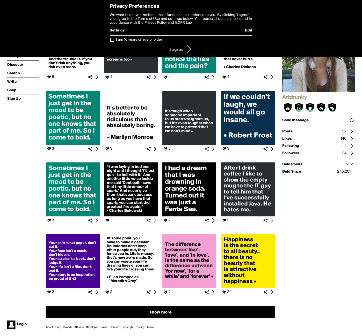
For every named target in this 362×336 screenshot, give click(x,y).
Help (58, 327)
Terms (150, 327)
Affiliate (79, 327)
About (49, 327)
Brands (67, 327)
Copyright (128, 327)
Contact (114, 327)
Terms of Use (149, 19)
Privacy (140, 327)
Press (104, 327)
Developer (92, 327)
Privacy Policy (156, 23)
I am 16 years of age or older (139, 40)
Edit (248, 30)
